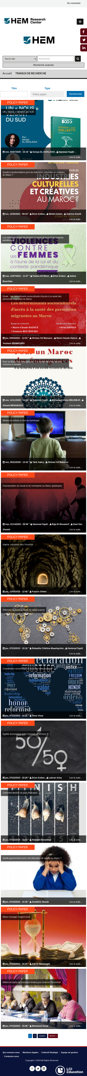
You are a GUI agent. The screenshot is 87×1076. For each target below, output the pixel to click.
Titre (14, 88)
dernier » (53, 1036)
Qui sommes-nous (11, 1052)
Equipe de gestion (69, 1052)
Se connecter (74, 3)
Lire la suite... (75, 157)
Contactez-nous (11, 1056)
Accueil (7, 73)
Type (47, 88)
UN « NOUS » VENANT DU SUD (18, 112)
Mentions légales (31, 1052)
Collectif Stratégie (50, 1052)
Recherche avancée (43, 65)
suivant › (42, 1036)
